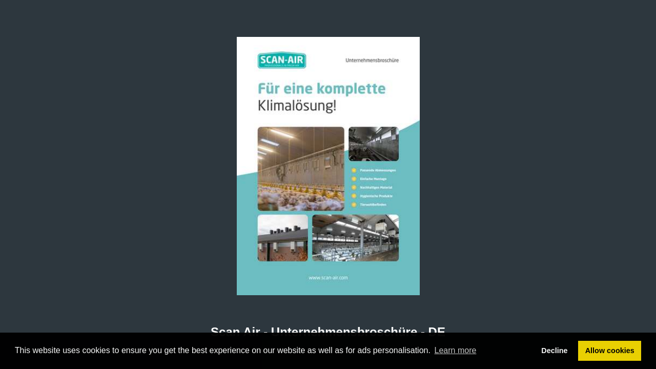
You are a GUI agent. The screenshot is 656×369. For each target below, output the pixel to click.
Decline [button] (554, 350)
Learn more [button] (456, 350)
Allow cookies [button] (609, 350)
